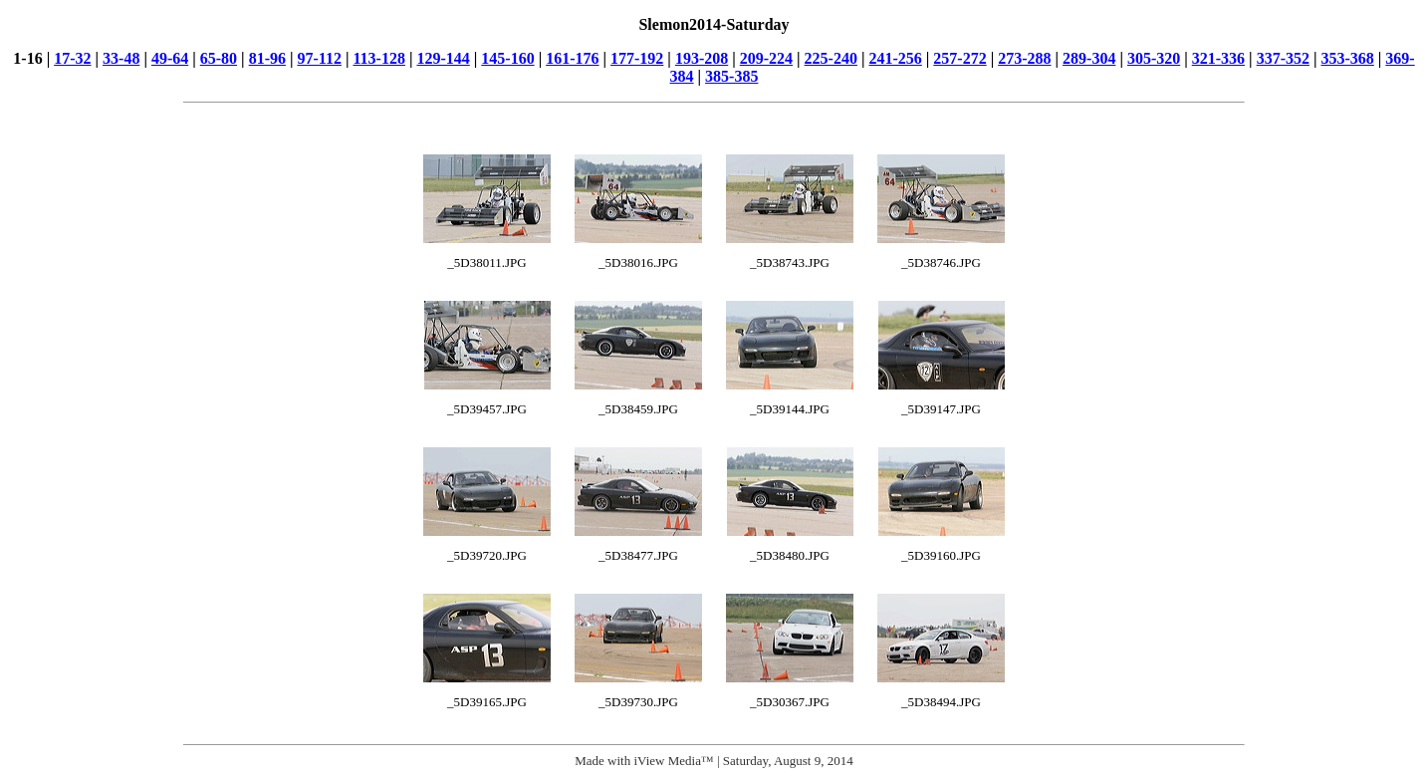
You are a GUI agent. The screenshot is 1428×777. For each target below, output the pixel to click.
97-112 (319, 58)
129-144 (442, 58)
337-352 (1283, 58)
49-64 (169, 58)
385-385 (731, 76)
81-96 (267, 58)
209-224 (766, 58)
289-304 (1089, 58)
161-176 (572, 58)
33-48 (121, 58)
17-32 (72, 58)
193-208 (701, 58)
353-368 (1346, 58)
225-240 (831, 58)
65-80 (218, 58)
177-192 (636, 58)
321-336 (1218, 58)
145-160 (507, 58)
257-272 (959, 58)
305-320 (1153, 58)
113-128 (378, 58)
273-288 (1024, 58)
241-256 (894, 58)
